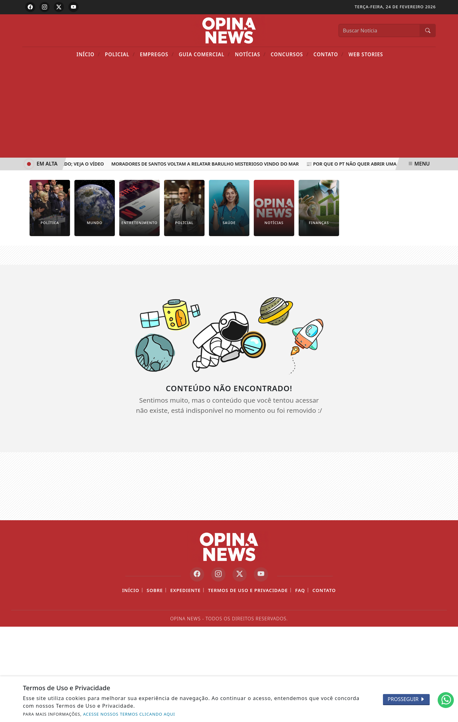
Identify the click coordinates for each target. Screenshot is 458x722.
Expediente (185, 590)
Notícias (250, 54)
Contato (329, 54)
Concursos (290, 54)
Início (88, 54)
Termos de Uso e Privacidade (248, 590)
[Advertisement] (229, 109)
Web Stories (366, 54)
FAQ (300, 590)
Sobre (155, 590)
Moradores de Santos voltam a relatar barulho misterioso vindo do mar (206, 164)
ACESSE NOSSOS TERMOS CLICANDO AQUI (129, 714)
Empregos (157, 54)
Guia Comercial (204, 54)
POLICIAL (120, 54)
